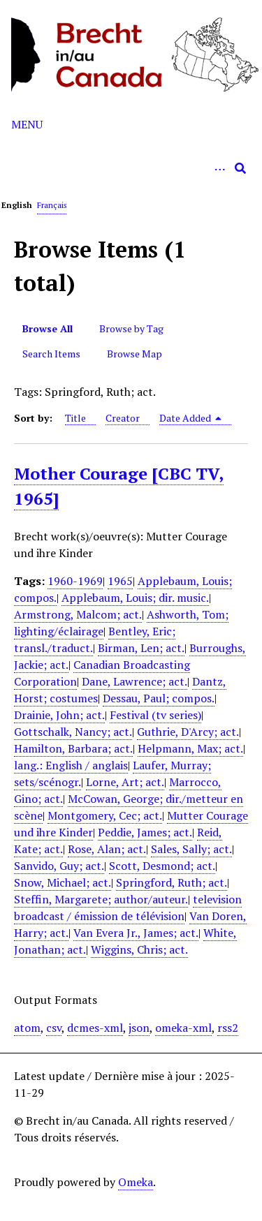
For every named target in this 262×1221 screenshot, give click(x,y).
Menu (27, 124)
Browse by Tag (131, 328)
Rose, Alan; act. (107, 849)
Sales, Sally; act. (191, 849)
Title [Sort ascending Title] (75, 417)
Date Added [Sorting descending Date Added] (190, 417)
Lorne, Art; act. (125, 782)
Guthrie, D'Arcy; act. (188, 731)
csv (53, 1027)
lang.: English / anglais (71, 765)
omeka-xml (183, 1027)
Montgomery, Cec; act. (105, 815)
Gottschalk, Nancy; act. (73, 731)
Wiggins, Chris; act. (139, 949)
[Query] (131, 168)
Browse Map (134, 353)
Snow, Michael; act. (62, 882)
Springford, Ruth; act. (171, 882)
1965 (120, 581)
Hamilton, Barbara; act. (73, 748)
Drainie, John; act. (59, 715)
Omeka (135, 1182)
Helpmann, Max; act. (190, 748)
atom (27, 1027)
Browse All (47, 328)
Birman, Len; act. (141, 648)
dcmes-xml (95, 1027)
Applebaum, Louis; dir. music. (135, 597)
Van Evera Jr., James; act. (135, 932)
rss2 (227, 1027)
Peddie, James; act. (145, 832)
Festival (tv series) (155, 715)
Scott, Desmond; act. (162, 865)
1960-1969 (75, 581)
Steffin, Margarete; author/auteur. (101, 899)
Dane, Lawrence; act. (134, 681)
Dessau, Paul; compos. (158, 698)
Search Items (51, 353)
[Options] (219, 168)
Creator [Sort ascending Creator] (122, 417)
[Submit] (240, 168)
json (139, 1027)
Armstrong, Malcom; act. (78, 614)
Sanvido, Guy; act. (59, 865)
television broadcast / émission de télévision (128, 907)
